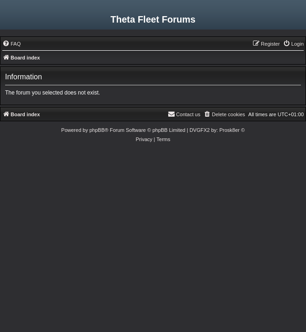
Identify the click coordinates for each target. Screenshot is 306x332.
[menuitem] (11, 43)
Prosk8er (229, 130)
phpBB (97, 130)
